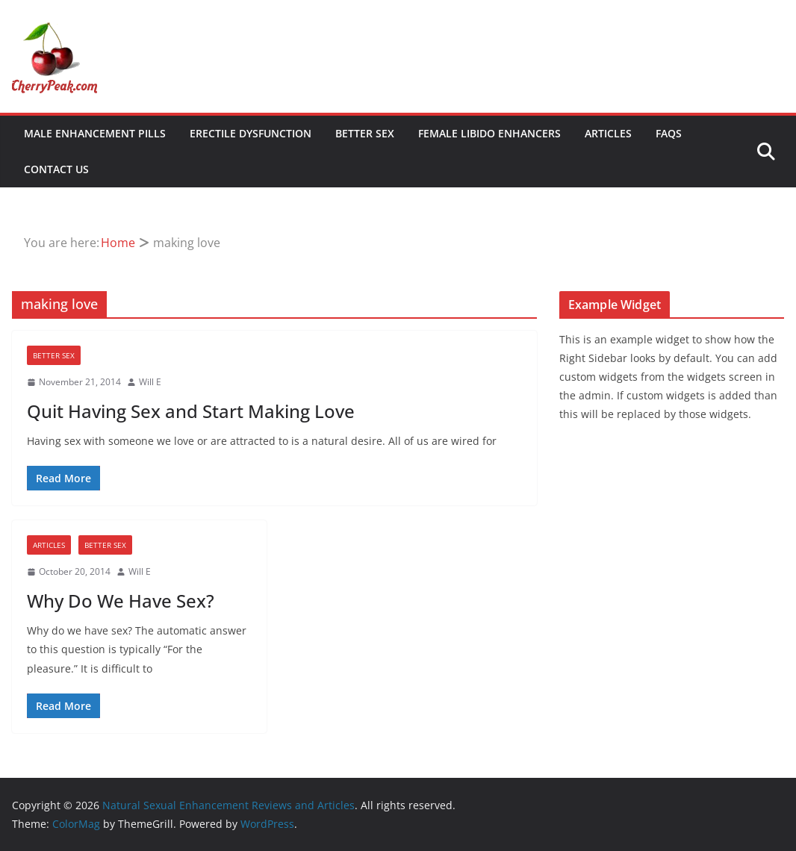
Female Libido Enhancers (489, 133)
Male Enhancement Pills (95, 133)
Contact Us (56, 169)
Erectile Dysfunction (250, 133)
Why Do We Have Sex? (120, 600)
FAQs (669, 133)
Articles (608, 133)
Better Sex (364, 133)
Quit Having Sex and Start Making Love (191, 411)
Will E (150, 381)
